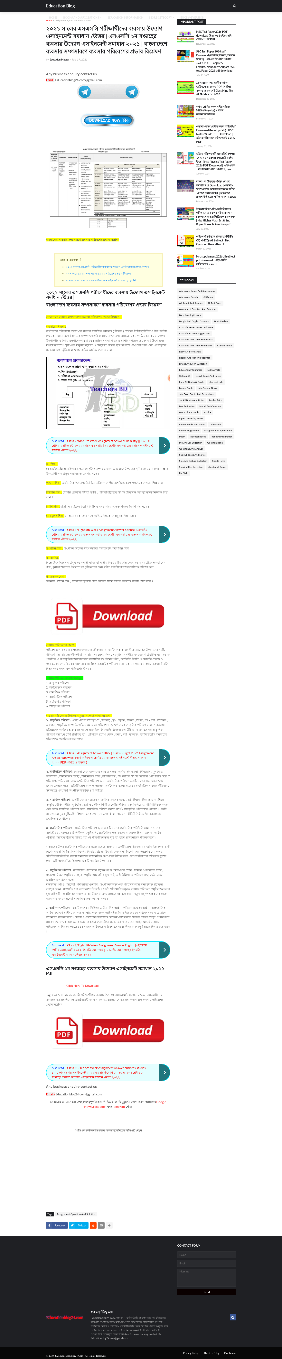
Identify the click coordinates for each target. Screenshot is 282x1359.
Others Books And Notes (192, 424)
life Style (183, 473)
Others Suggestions (189, 430)
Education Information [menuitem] (125, 17)
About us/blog (211, 1353)
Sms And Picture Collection (193, 460)
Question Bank (215, 442)
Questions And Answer (191, 448)
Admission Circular (189, 296)
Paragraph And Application (218, 430)
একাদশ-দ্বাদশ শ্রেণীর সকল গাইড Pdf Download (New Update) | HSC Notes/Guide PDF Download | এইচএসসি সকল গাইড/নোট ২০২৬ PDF (216, 134)
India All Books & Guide (191, 381)
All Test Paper (214, 303)
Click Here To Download (82, 985)
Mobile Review (186, 406)
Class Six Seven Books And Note (196, 327)
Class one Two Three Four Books (196, 339)
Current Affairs (224, 345)
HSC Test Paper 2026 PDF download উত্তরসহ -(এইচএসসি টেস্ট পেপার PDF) (213, 35)
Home (49, 20)
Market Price (215, 400)
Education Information (190, 369)
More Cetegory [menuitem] (160, 17)
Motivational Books (189, 412)
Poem (182, 436)
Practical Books (198, 436)
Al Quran (208, 296)
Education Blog (60, 5)
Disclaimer (230, 1353)
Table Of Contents (69, 260)
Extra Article (213, 369)
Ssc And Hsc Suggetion (191, 466)
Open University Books (191, 418)
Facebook (100, 1106)
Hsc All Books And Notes (208, 375)
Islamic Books (186, 388)
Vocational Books (217, 466)
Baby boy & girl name (190, 315)
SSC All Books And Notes (192, 454)
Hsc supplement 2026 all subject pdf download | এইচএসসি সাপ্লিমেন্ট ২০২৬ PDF (215, 260)
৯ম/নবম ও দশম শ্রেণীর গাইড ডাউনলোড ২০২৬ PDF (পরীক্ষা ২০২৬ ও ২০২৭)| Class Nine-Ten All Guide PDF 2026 (214, 88)
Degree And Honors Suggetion (195, 357)
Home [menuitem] (53, 17)
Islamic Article (216, 381)
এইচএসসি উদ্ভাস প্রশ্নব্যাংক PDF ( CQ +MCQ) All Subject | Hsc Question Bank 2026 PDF (214, 240)
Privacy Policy (191, 1353)
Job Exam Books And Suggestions (196, 394)
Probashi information (221, 436)
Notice (207, 412)
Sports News (218, 460)
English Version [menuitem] (192, 17)
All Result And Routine (191, 303)
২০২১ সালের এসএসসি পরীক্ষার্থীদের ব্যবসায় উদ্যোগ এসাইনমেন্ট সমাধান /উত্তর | (107, 267)
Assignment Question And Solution (73, 20)
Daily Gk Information (190, 351)
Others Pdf (215, 424)
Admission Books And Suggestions (197, 290)
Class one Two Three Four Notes (195, 345)
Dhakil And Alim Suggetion (193, 363)
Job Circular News (207, 388)
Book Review (221, 321)
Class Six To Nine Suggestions (194, 333)
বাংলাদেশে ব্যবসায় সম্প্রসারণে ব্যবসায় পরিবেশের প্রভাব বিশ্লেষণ (98, 273)
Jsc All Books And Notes (191, 400)
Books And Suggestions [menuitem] (81, 17)
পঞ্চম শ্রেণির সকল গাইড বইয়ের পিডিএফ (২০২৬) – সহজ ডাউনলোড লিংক (213, 110)
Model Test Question (210, 406)
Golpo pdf (184, 375)
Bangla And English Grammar (194, 321)
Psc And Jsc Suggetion (190, 442)
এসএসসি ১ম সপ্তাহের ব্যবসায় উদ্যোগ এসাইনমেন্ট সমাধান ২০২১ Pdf (101, 280)
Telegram (118, 1106)
